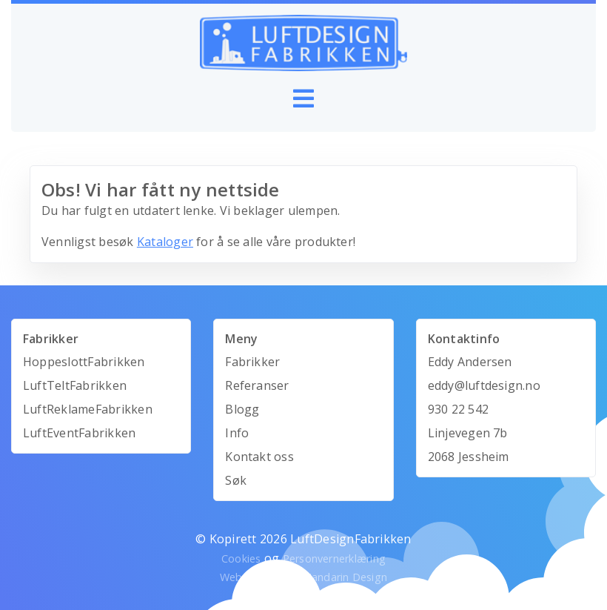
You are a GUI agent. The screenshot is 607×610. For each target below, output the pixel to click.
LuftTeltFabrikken (75, 385)
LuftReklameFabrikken (87, 409)
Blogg (242, 409)
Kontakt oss (259, 456)
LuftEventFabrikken (79, 433)
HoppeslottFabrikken (84, 362)
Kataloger (165, 241)
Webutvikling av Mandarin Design (303, 577)
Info (237, 433)
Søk (236, 480)
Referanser (257, 385)
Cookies (241, 558)
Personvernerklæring (334, 558)
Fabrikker (252, 362)
